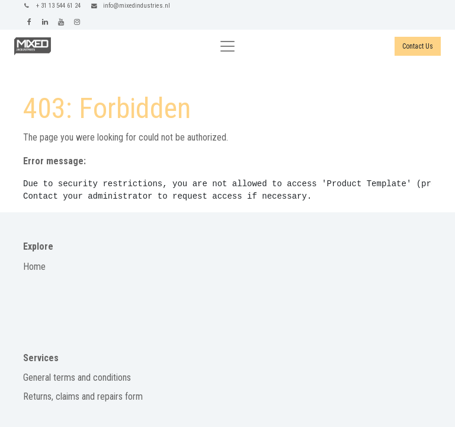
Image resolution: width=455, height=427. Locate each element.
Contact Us (417, 46)
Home (34, 266)
